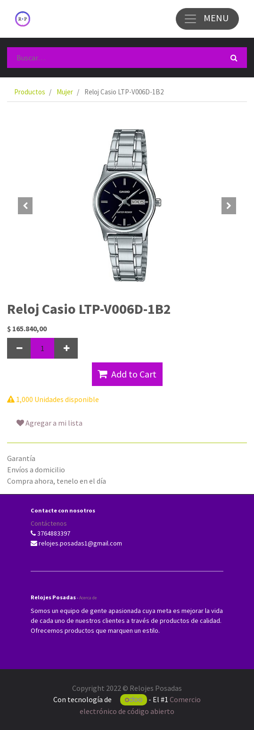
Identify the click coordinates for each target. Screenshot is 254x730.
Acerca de (88, 598)
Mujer (65, 91)
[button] (25, 206)
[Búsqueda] (234, 57)
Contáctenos (49, 523)
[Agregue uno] (66, 348)
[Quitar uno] (19, 348)
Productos (29, 91)
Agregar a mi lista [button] (49, 423)
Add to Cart (127, 374)
